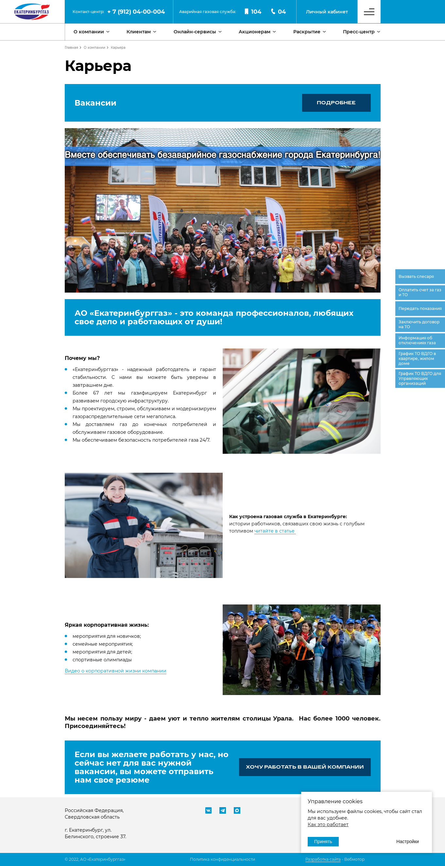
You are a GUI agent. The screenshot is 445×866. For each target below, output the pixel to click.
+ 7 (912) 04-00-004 (136, 11)
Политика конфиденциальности (222, 859)
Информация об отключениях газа (417, 340)
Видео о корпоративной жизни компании (115, 671)
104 (252, 11)
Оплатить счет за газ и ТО (420, 292)
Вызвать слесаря (416, 276)
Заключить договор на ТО (419, 324)
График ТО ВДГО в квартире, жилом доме (417, 358)
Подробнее (336, 102)
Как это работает (328, 824)
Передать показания (420, 308)
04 (278, 11)
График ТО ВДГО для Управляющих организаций (420, 378)
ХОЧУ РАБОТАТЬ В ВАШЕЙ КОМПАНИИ (305, 767)
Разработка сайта (323, 859)
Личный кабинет (327, 12)
